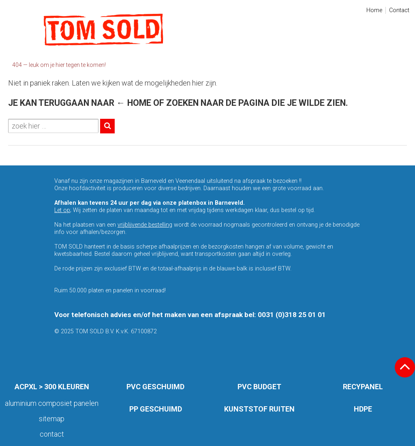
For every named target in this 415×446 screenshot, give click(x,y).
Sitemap (51, 418)
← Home (133, 103)
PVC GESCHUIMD (155, 386)
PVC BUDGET (259, 386)
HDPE (363, 409)
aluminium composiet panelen (51, 403)
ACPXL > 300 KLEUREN (52, 386)
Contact (399, 10)
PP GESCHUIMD (155, 409)
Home (374, 10)
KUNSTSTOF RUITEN (259, 409)
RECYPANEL (363, 386)
